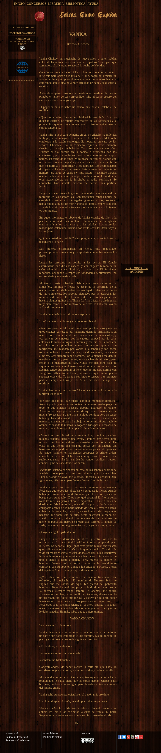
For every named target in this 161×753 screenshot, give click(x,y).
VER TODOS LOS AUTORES (136, 270)
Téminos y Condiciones (18, 740)
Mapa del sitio (50, 733)
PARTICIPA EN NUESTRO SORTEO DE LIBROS (22, 44)
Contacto (85, 733)
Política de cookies (52, 737)
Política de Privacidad (17, 737)
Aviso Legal (12, 733)
